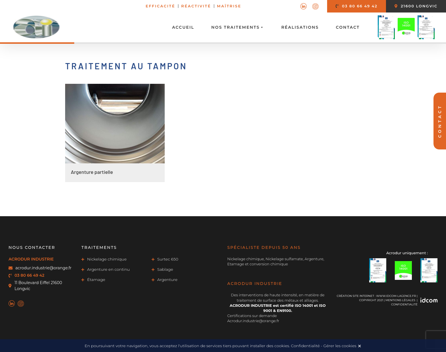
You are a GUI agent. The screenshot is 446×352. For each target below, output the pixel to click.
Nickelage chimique (107, 259)
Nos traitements (237, 27)
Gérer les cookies (339, 345)
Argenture (167, 279)
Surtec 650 (167, 259)
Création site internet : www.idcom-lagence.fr (376, 296)
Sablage (165, 269)
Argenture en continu (108, 269)
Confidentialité (404, 304)
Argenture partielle (92, 172)
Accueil (183, 27)
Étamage (96, 279)
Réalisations (300, 27)
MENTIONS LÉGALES (400, 300)
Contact (348, 27)
